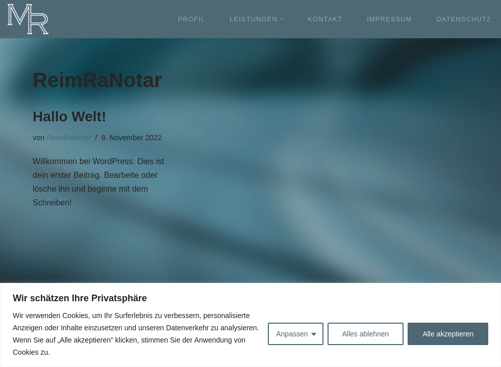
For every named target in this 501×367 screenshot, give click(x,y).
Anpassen (292, 334)
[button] (281, 18)
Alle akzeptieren (447, 334)
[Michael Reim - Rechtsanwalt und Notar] (28, 19)
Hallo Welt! (69, 116)
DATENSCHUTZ (463, 19)
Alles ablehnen (365, 334)
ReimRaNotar (68, 138)
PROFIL (191, 19)
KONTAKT (325, 19)
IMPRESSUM (389, 19)
